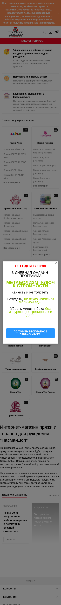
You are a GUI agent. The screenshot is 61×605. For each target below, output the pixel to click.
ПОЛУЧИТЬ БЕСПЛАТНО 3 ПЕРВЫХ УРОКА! (30, 333)
